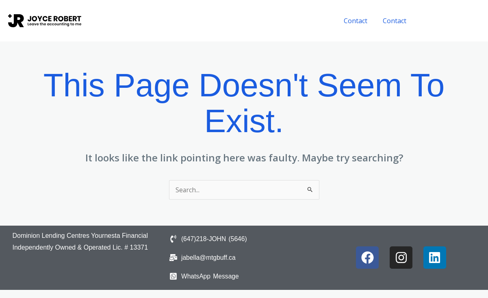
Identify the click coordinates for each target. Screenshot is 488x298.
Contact (359, 20)
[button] (451, 21)
